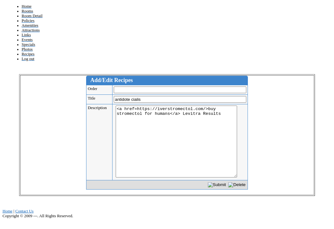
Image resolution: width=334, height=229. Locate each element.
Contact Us (24, 211)
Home (7, 211)
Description (99, 108)
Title (93, 98)
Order (94, 89)
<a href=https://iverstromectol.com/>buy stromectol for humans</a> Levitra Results (176, 141)
